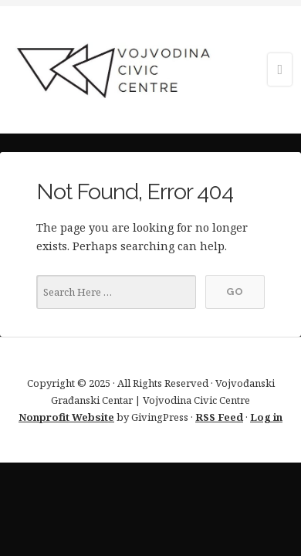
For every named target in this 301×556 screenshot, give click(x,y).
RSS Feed (219, 417)
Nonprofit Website (66, 417)
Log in (266, 417)
